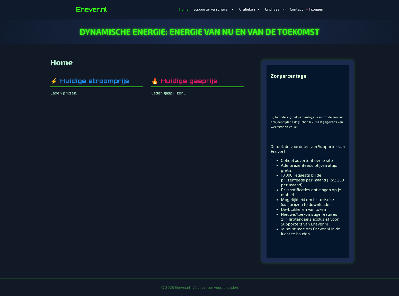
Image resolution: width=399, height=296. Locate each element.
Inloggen (316, 9)
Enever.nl (91, 9)
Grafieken (249, 9)
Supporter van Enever (214, 9)
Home (184, 9)
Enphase (275, 9)
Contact (296, 9)
